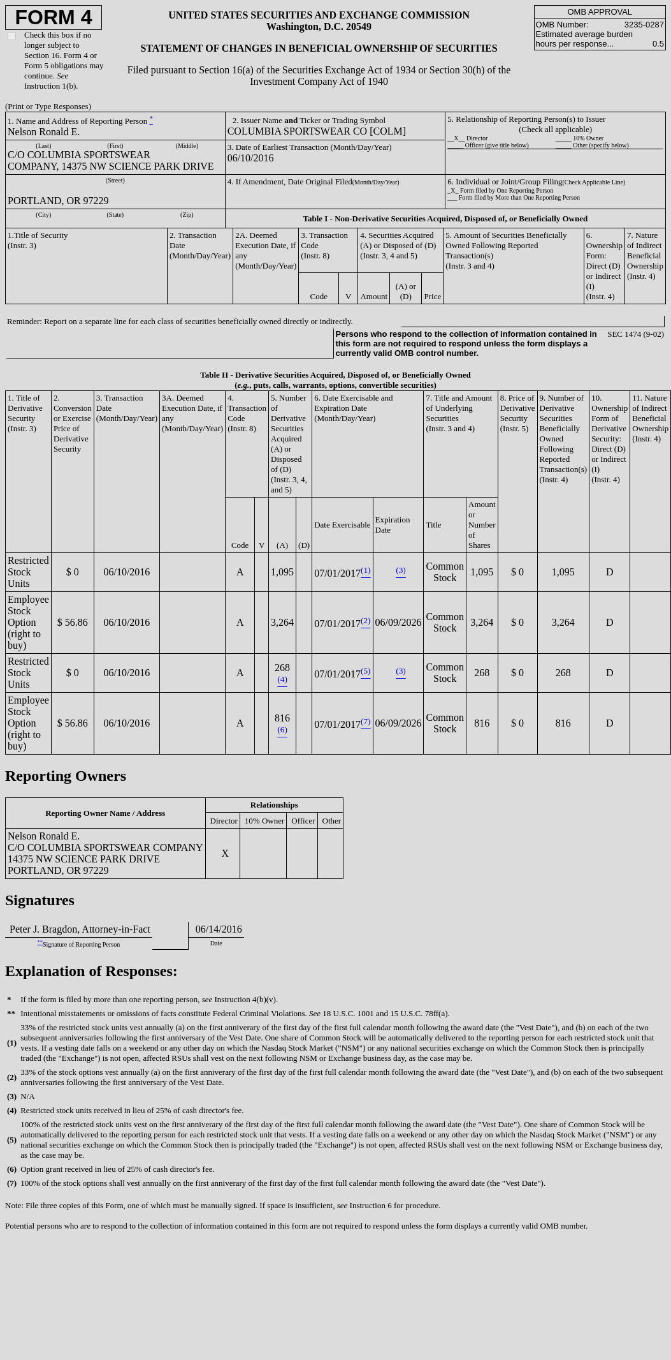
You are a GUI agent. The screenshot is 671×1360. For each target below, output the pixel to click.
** (40, 942)
